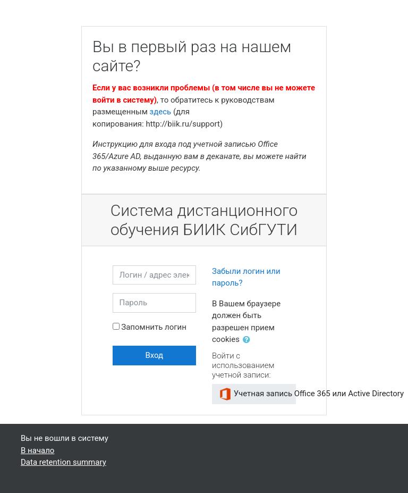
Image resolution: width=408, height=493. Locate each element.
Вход (154, 355)
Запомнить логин (153, 327)
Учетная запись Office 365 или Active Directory (257, 394)
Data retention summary (63, 462)
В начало (37, 450)
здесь (161, 111)
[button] (249, 340)
